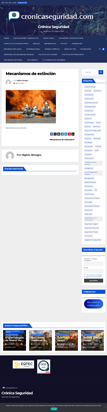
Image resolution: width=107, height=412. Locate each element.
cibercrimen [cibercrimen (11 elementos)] (89, 99)
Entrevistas (50, 44)
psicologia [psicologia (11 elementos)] (88, 202)
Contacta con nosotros (16, 44)
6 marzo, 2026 (65, 344)
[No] (104, 407)
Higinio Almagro (22, 80)
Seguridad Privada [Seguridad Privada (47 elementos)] (91, 232)
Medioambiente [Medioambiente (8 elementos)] (90, 182)
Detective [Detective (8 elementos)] (96, 126)
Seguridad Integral (13, 60)
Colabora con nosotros (71, 38)
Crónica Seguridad (53, 27)
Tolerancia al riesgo (65, 339)
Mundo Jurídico (52, 49)
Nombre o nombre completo (90, 259)
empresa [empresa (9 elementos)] (88, 138)
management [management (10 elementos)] (89, 178)
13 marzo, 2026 (39, 344)
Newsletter (70, 49)
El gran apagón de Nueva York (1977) (14, 340)
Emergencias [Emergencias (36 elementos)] (89, 134)
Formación (77, 44)
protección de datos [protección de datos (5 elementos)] (92, 198)
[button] (100, 49)
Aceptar (54, 409)
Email (86, 268)
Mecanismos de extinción (30, 73)
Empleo (36, 44)
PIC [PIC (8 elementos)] (96, 190)
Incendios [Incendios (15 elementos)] (88, 154)
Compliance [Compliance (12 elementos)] (89, 110)
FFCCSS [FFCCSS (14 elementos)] (98, 146)
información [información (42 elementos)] (89, 158)
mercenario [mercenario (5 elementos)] (89, 186)
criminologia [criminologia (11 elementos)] (89, 122)
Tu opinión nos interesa (53, 60)
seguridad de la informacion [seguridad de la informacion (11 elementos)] (90, 219)
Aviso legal (48, 38)
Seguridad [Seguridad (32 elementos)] (88, 214)
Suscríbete (32, 60)
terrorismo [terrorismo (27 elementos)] (88, 236)
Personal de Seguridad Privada (19, 54)
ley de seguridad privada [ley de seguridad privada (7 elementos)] (91, 173)
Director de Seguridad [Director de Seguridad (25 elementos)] (93, 130)
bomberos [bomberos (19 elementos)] (97, 91)
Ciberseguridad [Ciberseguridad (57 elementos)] (90, 106)
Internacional (33, 49)
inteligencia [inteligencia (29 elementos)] (89, 168)
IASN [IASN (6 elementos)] (96, 150)
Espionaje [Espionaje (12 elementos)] (97, 138)
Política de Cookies (48, 54)
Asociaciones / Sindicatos (26, 38)
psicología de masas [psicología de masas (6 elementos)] (92, 206)
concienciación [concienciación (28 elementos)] (90, 114)
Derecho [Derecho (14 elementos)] (88, 126)
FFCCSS (64, 44)
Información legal (13, 49)
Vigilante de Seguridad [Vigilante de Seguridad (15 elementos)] (93, 240)
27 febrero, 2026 (91, 344)
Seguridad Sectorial (12, 334)
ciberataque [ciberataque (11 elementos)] (89, 95)
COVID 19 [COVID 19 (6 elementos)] (88, 118)
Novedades (85, 49)
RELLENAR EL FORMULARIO (93, 304)
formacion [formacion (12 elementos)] (88, 150)
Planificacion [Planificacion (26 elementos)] (89, 194)
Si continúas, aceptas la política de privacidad (93, 275)
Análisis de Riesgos (63, 334)
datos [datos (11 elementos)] (98, 122)
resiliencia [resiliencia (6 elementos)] (88, 210)
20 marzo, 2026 (13, 344)
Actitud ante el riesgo (92, 339)
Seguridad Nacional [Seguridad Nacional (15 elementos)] (92, 228)
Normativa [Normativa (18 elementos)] (88, 190)
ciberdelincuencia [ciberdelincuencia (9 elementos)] (91, 102)
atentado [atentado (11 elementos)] (88, 91)
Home (6, 38)
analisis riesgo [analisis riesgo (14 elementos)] (90, 87)
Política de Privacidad (73, 54)
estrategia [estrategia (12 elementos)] (88, 142)
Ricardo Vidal (89, 347)
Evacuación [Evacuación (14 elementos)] (89, 146)
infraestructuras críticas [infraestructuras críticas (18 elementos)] (90, 163)
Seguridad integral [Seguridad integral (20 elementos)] (91, 224)
